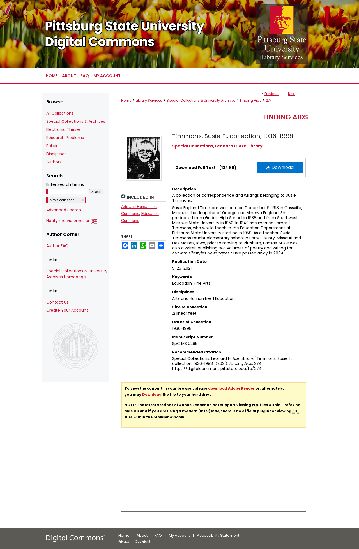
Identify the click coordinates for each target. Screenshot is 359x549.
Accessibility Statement (218, 535)
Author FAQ (57, 246)
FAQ (158, 535)
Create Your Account (67, 310)
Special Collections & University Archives (201, 100)
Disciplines (56, 154)
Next (291, 93)
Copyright (142, 541)
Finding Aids (250, 100)
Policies (53, 146)
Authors (53, 162)
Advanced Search (63, 210)
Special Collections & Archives (75, 121)
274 (269, 100)
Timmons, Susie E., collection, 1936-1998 (232, 136)
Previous (271, 93)
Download (280, 167)
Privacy (124, 541)
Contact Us (57, 302)
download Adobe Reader (231, 388)
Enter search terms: (65, 184)
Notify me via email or (71, 221)
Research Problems (65, 137)
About (142, 535)
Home (126, 100)
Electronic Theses (63, 129)
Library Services (149, 100)
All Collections (59, 113)
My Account (179, 535)
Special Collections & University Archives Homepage (76, 274)
